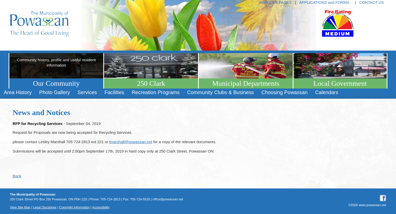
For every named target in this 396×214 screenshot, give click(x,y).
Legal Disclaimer (45, 207)
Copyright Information (74, 207)
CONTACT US (371, 2)
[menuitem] (17, 92)
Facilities (114, 92)
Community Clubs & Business (220, 92)
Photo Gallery (54, 92)
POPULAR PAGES (275, 2)
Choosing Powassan (284, 92)
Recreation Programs (156, 92)
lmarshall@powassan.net (130, 142)
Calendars (326, 92)
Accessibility (101, 207)
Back (17, 176)
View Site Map (20, 207)
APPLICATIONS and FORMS (324, 2)
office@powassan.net (168, 199)
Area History (18, 92)
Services (87, 92)
